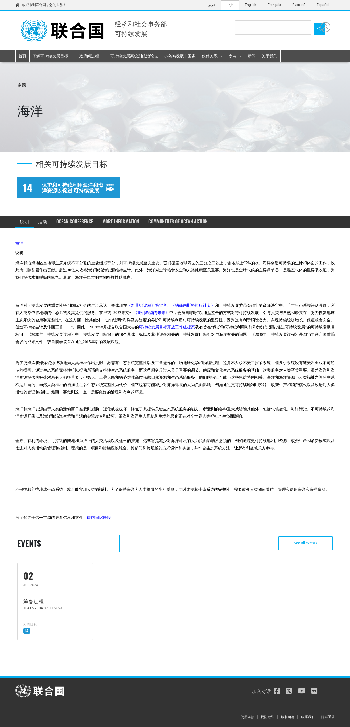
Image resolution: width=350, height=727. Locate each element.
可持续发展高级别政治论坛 (134, 56)
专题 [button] (21, 85)
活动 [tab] (42, 221)
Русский (298, 5)
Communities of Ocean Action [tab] (178, 221)
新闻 (252, 56)
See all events (306, 543)
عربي (211, 5)
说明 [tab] (24, 221)
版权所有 (288, 717)
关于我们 (270, 56)
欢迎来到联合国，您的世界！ (40, 5)
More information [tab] (120, 221)
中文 (230, 5)
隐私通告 (328, 717)
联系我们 (308, 717)
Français (274, 5)
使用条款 (247, 717)
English (250, 5)
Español (323, 5)
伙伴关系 (210, 56)
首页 (22, 56)
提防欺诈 (267, 717)
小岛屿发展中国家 (180, 56)
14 (26, 631)
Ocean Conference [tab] (74, 221)
